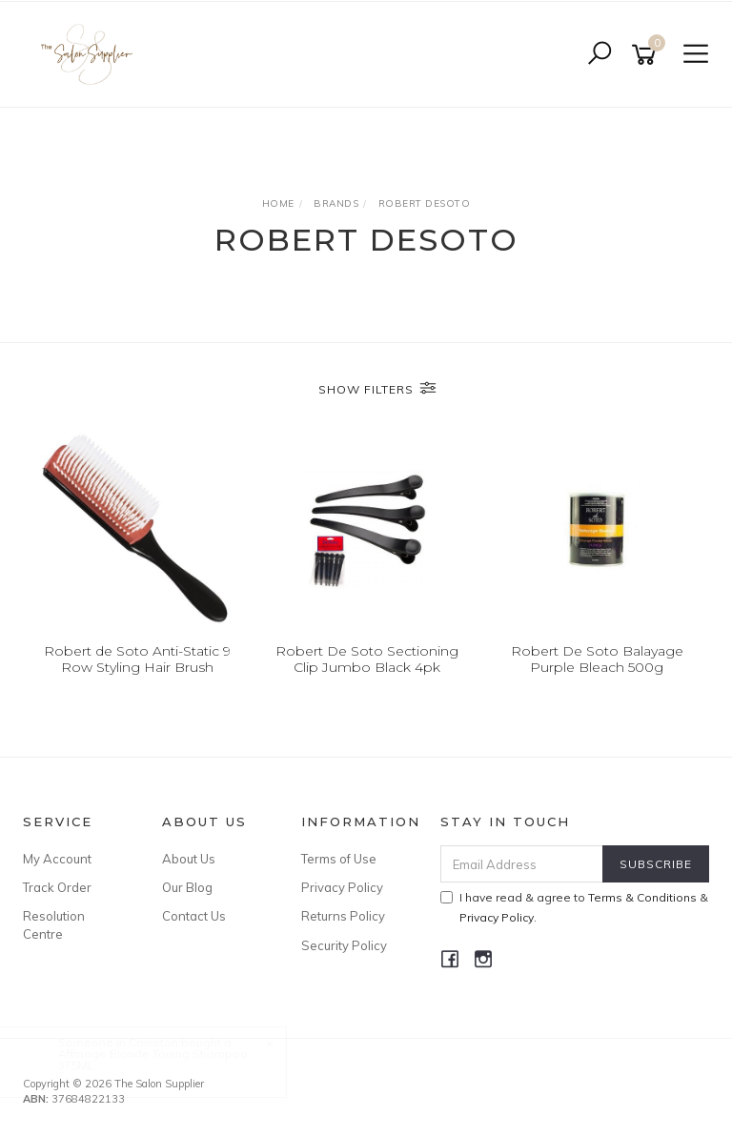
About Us (188, 858)
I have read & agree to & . (574, 907)
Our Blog (187, 887)
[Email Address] (522, 863)
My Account (57, 858)
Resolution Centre (54, 924)
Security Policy (344, 945)
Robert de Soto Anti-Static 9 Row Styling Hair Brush (137, 659)
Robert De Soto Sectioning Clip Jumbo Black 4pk (366, 659)
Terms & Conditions (642, 897)
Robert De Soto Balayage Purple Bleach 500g (597, 659)
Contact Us (194, 915)
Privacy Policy (342, 887)
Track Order (57, 887)
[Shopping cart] (647, 54)
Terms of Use (338, 858)
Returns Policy (343, 915)
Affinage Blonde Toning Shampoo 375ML (170, 1059)
